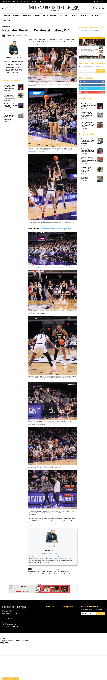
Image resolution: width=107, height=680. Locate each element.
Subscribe (100, 71)
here (29, 525)
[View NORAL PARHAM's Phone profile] (54, 546)
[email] (87, 71)
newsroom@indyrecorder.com (9, 613)
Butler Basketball (42, 569)
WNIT (43, 573)
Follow (102, 85)
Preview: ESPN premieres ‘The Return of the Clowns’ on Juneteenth (9, 116)
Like (103, 81)
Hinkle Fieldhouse (32, 571)
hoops (39, 571)
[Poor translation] (6, 642)
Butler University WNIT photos (56, 228)
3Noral (31, 523)
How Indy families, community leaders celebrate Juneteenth (10, 106)
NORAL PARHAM (11, 35)
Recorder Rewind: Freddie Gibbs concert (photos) (10, 87)
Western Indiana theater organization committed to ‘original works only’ (88, 160)
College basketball (60, 569)
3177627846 (43, 553)
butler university (51, 569)
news (55, 571)
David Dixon (68, 569)
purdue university (32, 573)
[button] (103, 8)
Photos (4, 26)
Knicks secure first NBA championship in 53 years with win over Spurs (88, 125)
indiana (43, 571)
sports (39, 573)
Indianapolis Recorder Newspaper (90, 30)
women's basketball (50, 573)
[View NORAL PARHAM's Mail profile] (50, 546)
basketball (35, 569)
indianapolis (49, 571)
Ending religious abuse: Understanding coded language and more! (88, 150)
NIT (59, 571)
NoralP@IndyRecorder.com (53, 553)
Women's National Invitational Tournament (65, 573)
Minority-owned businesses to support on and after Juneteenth (9, 96)
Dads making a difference (85, 178)
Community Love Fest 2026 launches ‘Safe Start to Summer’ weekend (88, 141)
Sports (8, 26)
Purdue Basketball (65, 571)
